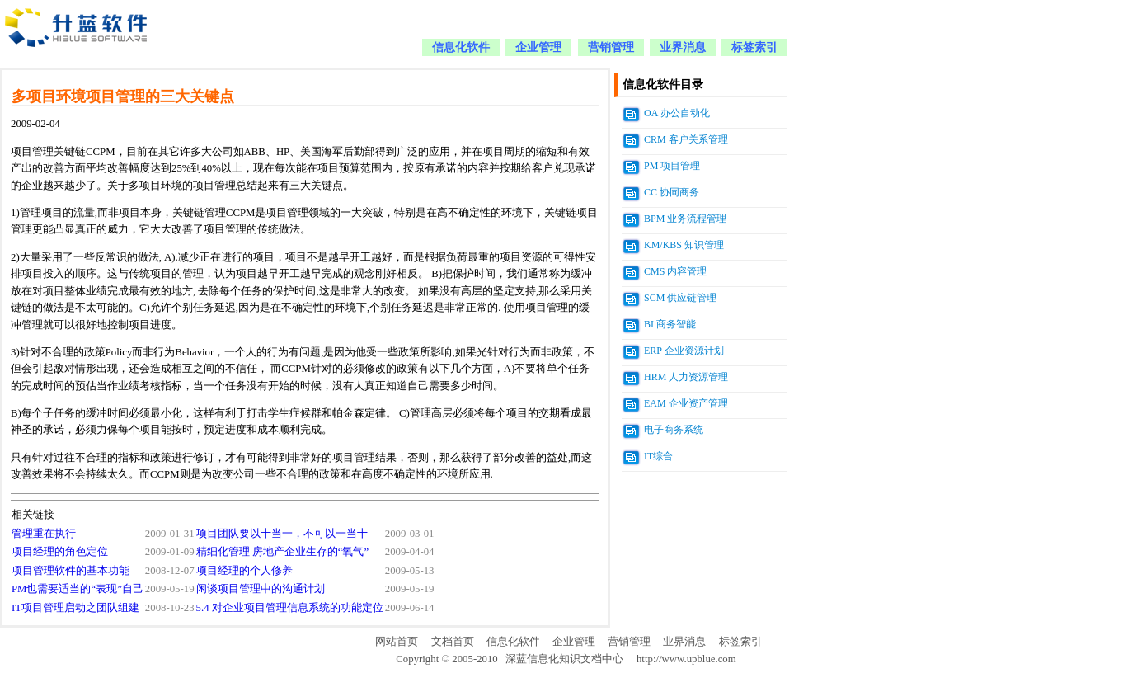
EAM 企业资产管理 (686, 403)
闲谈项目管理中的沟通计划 (260, 589)
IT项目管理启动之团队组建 (75, 608)
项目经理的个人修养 (244, 571)
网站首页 (396, 641)
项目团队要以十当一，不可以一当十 (282, 533)
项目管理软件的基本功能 (70, 571)
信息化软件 (461, 47)
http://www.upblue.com (686, 659)
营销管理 (611, 47)
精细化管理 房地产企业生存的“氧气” (282, 552)
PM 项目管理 (672, 166)
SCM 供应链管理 (680, 298)
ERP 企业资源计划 (684, 350)
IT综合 (658, 456)
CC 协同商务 (671, 192)
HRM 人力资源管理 (686, 377)
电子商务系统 (673, 429)
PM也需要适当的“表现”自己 (77, 589)
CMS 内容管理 (675, 271)
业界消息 (683, 47)
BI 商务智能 (670, 324)
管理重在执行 (44, 533)
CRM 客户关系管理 (686, 139)
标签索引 (754, 47)
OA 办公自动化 (677, 113)
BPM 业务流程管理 (685, 218)
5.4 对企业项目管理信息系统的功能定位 (289, 608)
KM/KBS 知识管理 (684, 245)
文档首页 (452, 641)
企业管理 (538, 47)
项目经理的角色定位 (60, 552)
